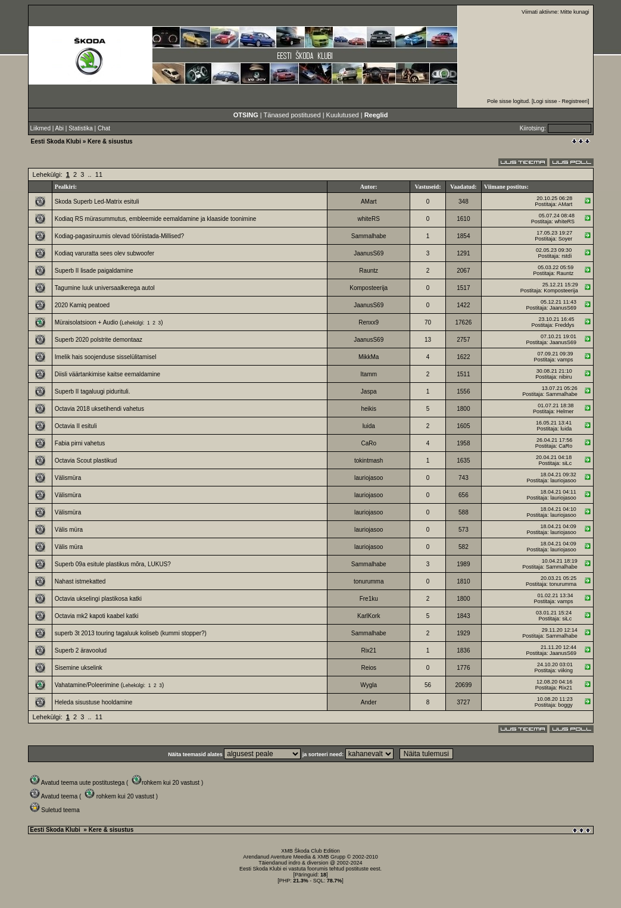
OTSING (245, 114)
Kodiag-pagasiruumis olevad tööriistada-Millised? (119, 236)
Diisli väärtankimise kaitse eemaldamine (107, 374)
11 (98, 174)
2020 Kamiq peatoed (82, 305)
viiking (565, 670)
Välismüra (68, 478)
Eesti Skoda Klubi (56, 141)
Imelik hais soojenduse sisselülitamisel (106, 357)
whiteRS (369, 219)
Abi (59, 128)
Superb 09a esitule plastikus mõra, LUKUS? (113, 564)
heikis (368, 408)
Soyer (565, 239)
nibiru (565, 377)
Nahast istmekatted (80, 581)
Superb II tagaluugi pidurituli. (92, 391)
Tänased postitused (292, 114)
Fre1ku (369, 598)
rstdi (566, 256)
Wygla (368, 685)
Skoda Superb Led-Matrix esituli (97, 201)
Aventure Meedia (290, 857)
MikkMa (368, 357)
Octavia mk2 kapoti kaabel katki (97, 616)
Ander (369, 702)
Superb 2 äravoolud (81, 650)
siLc (567, 463)
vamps (565, 360)
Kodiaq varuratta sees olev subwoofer (104, 253)
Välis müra (69, 529)
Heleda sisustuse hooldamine (94, 702)
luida (369, 426)
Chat (104, 128)
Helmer (564, 411)
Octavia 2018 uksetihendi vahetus (99, 408)
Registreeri (574, 101)
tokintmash (368, 460)
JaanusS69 (368, 253)
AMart (369, 201)
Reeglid (376, 114)
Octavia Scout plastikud (86, 460)
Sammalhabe (368, 236)
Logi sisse (545, 101)
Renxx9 (368, 322)
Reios (368, 667)
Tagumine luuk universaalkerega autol (105, 288)
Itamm (368, 374)
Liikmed (40, 128)
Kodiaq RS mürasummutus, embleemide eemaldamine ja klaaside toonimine (156, 219)
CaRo (368, 443)
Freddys (565, 325)
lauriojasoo (368, 478)
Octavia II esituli (76, 426)
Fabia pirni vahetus (80, 443)
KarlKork (368, 616)
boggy (565, 705)
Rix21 (368, 650)
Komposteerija (368, 288)
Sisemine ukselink (78, 667)
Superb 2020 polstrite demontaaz (98, 339)
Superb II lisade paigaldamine (94, 270)
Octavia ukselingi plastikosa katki (98, 598)
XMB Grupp (331, 857)
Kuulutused (342, 114)
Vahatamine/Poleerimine (87, 685)
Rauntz (368, 270)
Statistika (80, 128)
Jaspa (369, 391)
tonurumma (369, 581)
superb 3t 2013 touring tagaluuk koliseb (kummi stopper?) (131, 633)
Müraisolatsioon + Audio (86, 322)
